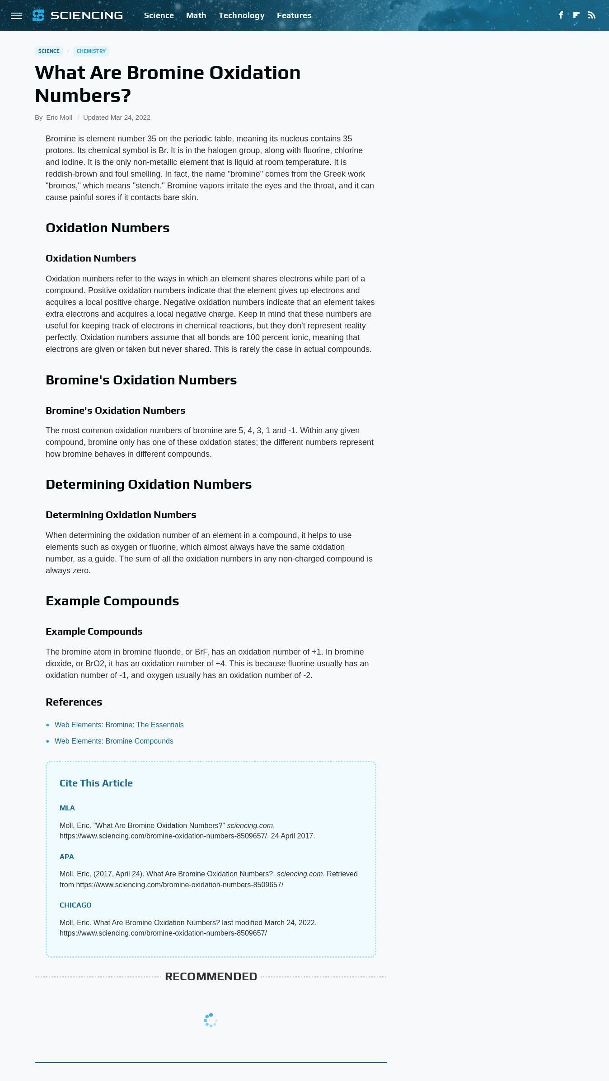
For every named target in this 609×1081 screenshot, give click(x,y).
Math (196, 15)
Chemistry (91, 51)
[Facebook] (561, 15)
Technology (242, 15)
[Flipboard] (576, 15)
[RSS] (592, 15)
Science (159, 15)
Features (294, 15)
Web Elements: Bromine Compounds (114, 741)
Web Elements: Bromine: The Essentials (119, 725)
